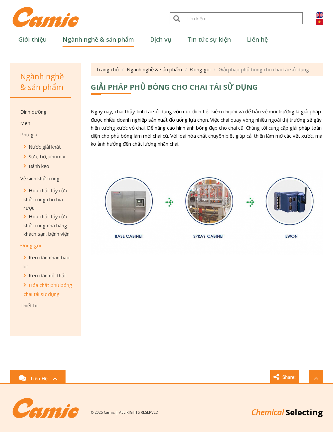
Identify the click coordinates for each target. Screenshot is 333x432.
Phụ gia (28, 134)
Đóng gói (30, 245)
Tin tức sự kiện (209, 39)
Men (25, 123)
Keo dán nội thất (47, 275)
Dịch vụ (160, 39)
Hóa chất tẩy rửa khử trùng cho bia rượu (45, 199)
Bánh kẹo (39, 166)
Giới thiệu (32, 39)
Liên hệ (257, 39)
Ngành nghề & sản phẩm (98, 39)
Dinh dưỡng (33, 111)
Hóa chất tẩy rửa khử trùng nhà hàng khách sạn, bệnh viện (47, 225)
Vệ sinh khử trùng (40, 178)
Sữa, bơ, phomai (47, 156)
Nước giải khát (45, 146)
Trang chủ (107, 69)
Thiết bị (29, 305)
